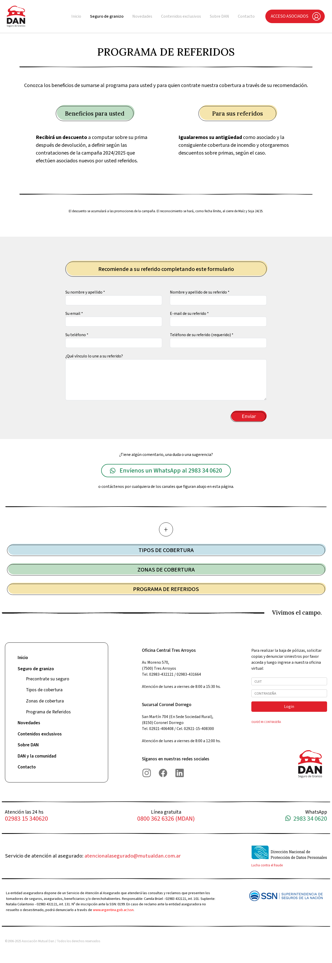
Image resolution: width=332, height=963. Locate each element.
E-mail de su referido (189, 313)
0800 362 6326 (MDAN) (166, 819)
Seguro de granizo (106, 16)
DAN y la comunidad (37, 756)
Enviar (249, 416)
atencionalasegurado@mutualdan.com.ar (133, 856)
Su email (74, 313)
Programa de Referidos (48, 712)
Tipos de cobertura (44, 690)
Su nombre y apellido (85, 292)
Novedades (142, 16)
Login (289, 706)
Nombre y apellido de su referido (200, 292)
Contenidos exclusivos (181, 16)
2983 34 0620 (306, 819)
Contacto (246, 16)
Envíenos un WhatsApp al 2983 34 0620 (166, 470)
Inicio (76, 16)
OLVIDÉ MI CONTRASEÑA (266, 722)
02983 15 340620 (26, 819)
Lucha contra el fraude (267, 865)
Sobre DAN (219, 16)
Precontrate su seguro (47, 679)
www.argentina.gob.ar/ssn (113, 910)
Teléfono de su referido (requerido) (201, 335)
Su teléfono (76, 335)
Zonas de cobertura (45, 701)
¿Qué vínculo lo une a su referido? (94, 356)
